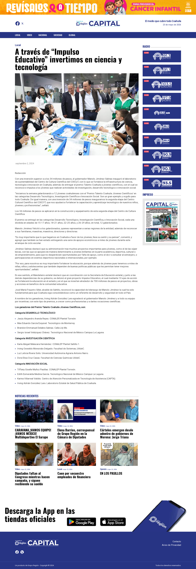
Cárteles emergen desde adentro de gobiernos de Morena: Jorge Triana (116, 433)
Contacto (177, 541)
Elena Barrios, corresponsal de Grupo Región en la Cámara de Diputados (75, 433)
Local (17, 35)
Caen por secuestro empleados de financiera (74, 474)
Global (72, 35)
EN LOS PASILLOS (111, 473)
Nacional (43, 35)
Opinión (103, 469)
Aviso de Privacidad (171, 545)
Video (29, 35)
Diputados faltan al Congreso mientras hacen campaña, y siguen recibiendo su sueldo (32, 478)
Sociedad (58, 35)
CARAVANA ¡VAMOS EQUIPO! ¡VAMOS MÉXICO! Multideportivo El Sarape (33, 433)
